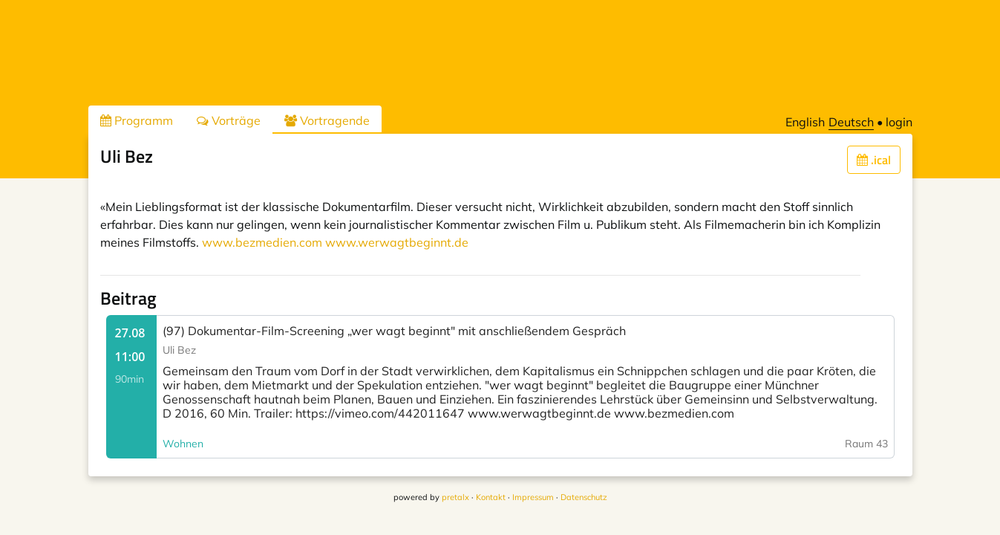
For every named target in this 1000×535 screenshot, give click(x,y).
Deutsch (851, 121)
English (805, 121)
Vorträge (229, 120)
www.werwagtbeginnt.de (396, 242)
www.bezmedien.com (262, 242)
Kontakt (491, 497)
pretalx (455, 497)
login (899, 121)
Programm (136, 120)
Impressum (533, 497)
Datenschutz (584, 497)
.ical (874, 160)
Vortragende (327, 120)
